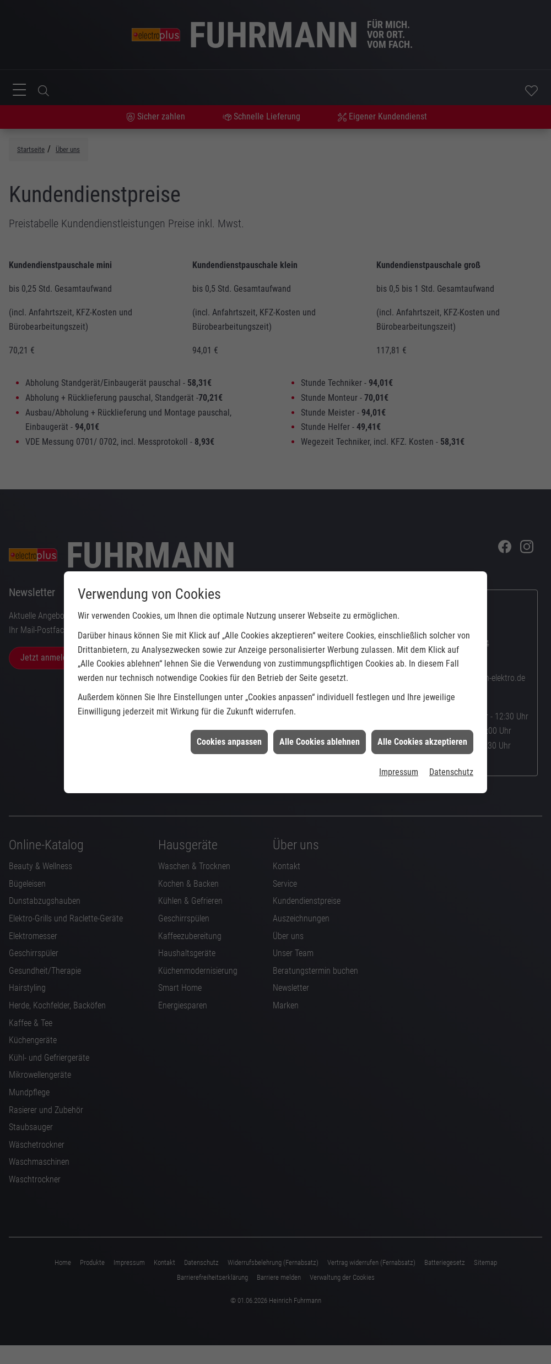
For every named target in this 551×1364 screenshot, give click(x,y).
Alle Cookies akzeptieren (422, 728)
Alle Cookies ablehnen (319, 728)
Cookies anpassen (229, 728)
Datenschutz (451, 759)
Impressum (398, 759)
